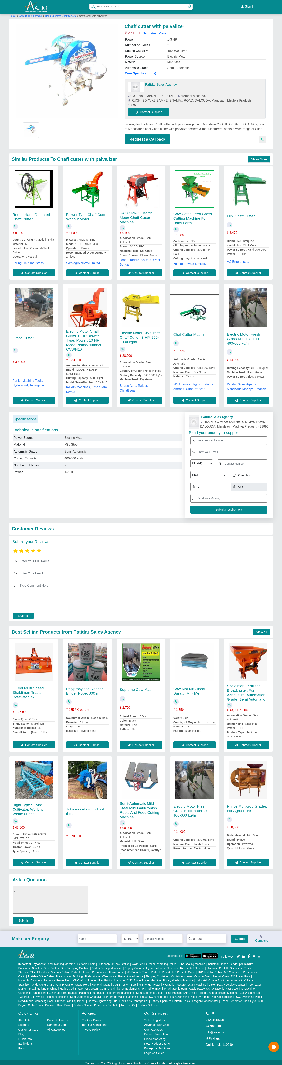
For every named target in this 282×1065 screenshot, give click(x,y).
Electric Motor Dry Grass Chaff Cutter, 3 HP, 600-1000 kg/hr (140, 335)
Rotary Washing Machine (178, 978)
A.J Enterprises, (238, 260)
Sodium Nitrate (83, 1003)
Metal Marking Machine (43, 986)
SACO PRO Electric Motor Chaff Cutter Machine (136, 215)
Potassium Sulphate (106, 1003)
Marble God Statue (71, 986)
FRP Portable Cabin (209, 970)
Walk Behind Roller (143, 962)
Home (12, 14)
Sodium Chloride (148, 1003)
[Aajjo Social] (238, 954)
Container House (181, 974)
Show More (259, 157)
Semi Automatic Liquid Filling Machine (159, 991)
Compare (261, 937)
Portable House (80, 970)
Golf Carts (125, 999)
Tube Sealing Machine (191, 962)
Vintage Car (141, 999)
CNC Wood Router (84, 978)
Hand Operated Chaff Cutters (60, 14)
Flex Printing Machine (111, 978)
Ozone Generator (231, 999)
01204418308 (215, 1018)
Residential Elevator (192, 966)
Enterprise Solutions (157, 1046)
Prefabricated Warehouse (100, 974)
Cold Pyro (250, 999)
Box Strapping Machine (75, 966)
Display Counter (134, 966)
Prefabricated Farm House (108, 970)
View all (261, 630)
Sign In (248, 6)
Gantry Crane (64, 982)
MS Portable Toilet (138, 970)
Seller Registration (156, 1018)
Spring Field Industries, (29, 261)
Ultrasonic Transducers (32, 991)
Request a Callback (147, 137)
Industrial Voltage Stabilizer (212, 978)
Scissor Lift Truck (240, 966)
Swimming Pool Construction (215, 995)
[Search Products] (91, 6)
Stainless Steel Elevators (33, 970)
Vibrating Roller (166, 962)
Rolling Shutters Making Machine (217, 991)
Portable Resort (160, 970)
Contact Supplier (150, 110)
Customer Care (28, 1027)
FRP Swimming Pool (182, 995)
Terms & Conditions (94, 1023)
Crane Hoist (82, 982)
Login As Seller (154, 1051)
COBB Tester (121, 982)
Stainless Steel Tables (45, 966)
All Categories (56, 1027)
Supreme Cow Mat (135, 688)
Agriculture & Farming (30, 14)
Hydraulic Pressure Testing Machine (184, 982)
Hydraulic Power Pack (57, 978)
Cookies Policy (91, 1018)
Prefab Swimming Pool (154, 995)
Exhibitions (25, 1041)
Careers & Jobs (57, 1023)
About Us (24, 1018)
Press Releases (57, 1018)
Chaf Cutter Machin (189, 333)
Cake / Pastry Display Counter (226, 982)
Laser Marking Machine (61, 962)
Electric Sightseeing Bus (102, 999)
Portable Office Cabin (41, 974)
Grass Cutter (23, 336)
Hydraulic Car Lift (217, 966)
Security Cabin (60, 970)
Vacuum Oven (202, 974)
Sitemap (23, 1023)
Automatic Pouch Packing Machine (112, 991)
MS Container (232, 970)
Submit (23, 614)
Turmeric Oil (128, 1003)
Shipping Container (157, 974)
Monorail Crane (101, 982)
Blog (21, 1032)
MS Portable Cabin (183, 970)
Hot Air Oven (221, 974)
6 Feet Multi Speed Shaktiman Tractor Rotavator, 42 (28, 690)
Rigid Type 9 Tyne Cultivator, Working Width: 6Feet (28, 807)
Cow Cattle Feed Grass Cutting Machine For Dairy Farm (192, 216)
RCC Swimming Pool (247, 995)
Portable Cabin (86, 962)
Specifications (25, 417)
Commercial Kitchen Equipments (120, 986)
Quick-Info (25, 1037)
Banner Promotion (156, 1032)
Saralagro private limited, (83, 261)
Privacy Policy (91, 1027)
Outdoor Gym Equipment (70, 999)
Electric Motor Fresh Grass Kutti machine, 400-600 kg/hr (244, 337)
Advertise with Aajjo (157, 1023)
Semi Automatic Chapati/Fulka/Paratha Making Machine (104, 995)
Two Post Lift (26, 995)
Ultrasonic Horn (177, 986)
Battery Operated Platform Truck (170, 999)
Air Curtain (91, 986)
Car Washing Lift (250, 991)
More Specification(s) (140, 71)
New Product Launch (157, 1041)
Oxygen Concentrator (205, 999)
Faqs (21, 1046)
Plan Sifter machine (154, 986)
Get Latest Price (154, 31)
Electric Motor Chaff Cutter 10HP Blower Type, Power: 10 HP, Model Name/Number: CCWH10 (84, 339)
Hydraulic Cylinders (30, 978)
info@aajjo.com (216, 1030)
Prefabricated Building (69, 974)
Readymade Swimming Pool (35, 999)
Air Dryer (189, 991)
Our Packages (153, 1027)
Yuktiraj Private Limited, (189, 262)
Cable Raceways (199, 986)
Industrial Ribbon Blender (222, 962)
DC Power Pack (240, 974)
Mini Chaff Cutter (241, 214)
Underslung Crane (43, 982)
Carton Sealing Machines (107, 966)
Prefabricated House (130, 974)
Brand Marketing (155, 1037)
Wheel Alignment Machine (52, 995)
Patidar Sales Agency (161, 82)
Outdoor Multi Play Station (113, 962)
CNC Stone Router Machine (144, 978)
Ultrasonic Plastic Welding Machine (233, 986)
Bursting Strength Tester (145, 982)
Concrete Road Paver (58, 1003)
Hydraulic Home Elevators (162, 966)
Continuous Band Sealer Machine (69, 991)
